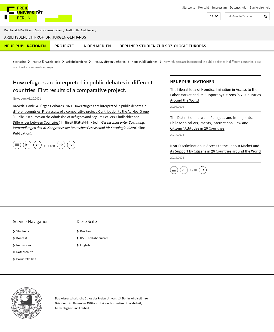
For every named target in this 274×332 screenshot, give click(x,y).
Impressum (219, 7)
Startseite (188, 7)
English (85, 245)
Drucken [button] (85, 231)
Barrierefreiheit (260, 7)
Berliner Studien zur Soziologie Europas (162, 45)
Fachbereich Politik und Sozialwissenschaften (34, 30)
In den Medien (96, 45)
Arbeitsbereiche (76, 62)
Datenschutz (238, 7)
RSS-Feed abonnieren (94, 238)
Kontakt (203, 7)
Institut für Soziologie (81, 30)
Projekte (64, 45)
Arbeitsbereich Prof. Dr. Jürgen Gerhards (45, 37)
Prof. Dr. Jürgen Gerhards (109, 62)
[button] (213, 16)
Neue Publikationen (25, 45)
